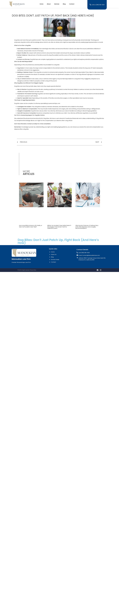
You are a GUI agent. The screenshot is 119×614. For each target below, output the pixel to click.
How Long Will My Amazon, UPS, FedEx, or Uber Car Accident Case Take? (30, 226)
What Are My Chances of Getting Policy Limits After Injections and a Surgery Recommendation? (86, 227)
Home (41, 4)
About (49, 4)
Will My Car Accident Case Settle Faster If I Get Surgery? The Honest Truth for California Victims (59, 227)
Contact (71, 4)
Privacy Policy (33, 270)
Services (56, 4)
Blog (64, 4)
